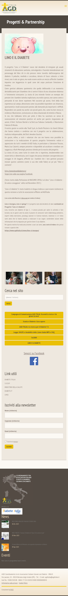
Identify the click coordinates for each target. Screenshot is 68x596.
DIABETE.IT (8, 391)
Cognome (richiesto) (12, 421)
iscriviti (9, 446)
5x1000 (34, 337)
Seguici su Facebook (34, 358)
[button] (8, 278)
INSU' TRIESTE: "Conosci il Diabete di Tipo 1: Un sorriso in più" (28, 533)
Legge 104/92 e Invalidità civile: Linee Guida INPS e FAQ (34, 332)
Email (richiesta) (10, 431)
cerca (8, 303)
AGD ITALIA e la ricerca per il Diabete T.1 (34, 327)
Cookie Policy (23, 583)
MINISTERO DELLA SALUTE (13, 387)
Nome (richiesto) (11, 410)
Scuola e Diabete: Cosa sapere (34, 321)
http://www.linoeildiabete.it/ (15, 171)
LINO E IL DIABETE (34, 343)
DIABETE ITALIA (10, 379)
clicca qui (24, 198)
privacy (16, 442)
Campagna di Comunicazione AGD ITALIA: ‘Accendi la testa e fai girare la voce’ (34, 315)
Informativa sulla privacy (10, 583)
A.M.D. (7, 395)
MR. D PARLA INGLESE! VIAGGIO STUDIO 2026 (24, 521)
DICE (11, 589)
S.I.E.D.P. (7, 383)
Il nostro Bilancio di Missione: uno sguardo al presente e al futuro (29, 544)
